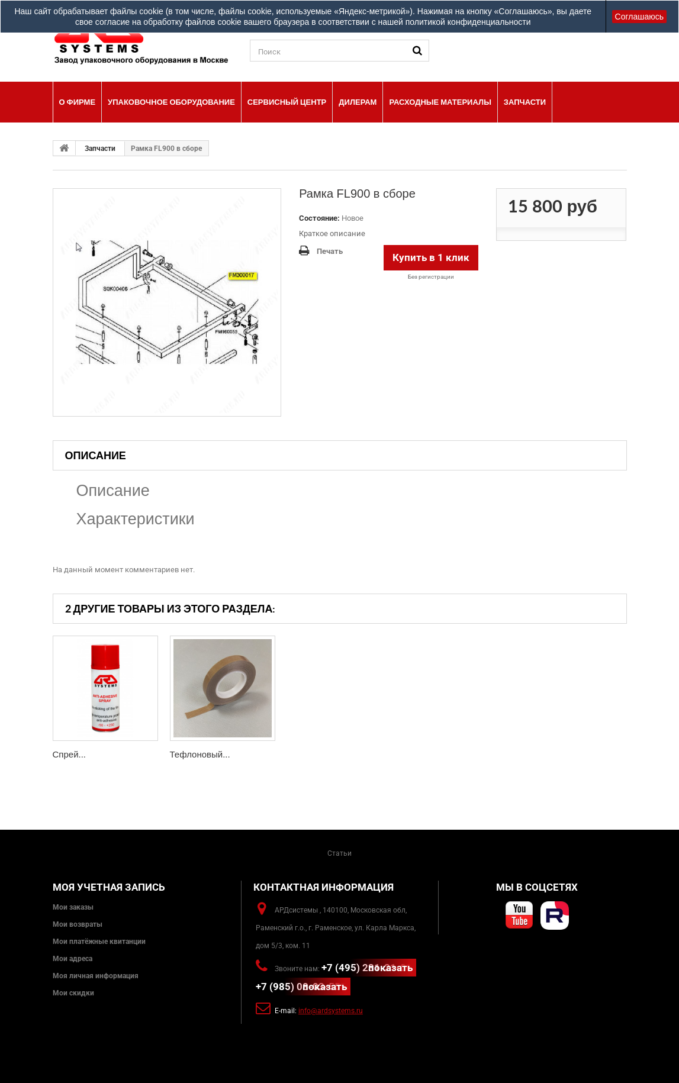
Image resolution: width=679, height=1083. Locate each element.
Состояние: (319, 218)
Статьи (339, 853)
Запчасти (100, 148)
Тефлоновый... (200, 754)
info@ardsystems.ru (330, 1011)
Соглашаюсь (639, 16)
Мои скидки (73, 993)
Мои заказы (73, 907)
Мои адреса (72, 959)
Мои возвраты (77, 924)
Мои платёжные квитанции (99, 941)
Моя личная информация (96, 976)
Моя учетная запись (109, 887)
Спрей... (69, 754)
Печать (330, 251)
